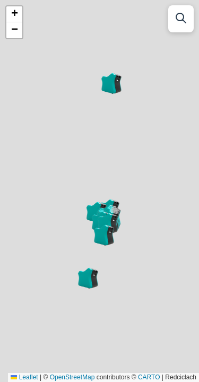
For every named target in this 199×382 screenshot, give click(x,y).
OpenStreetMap (72, 377)
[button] (88, 278)
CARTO (149, 377)
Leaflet (24, 377)
